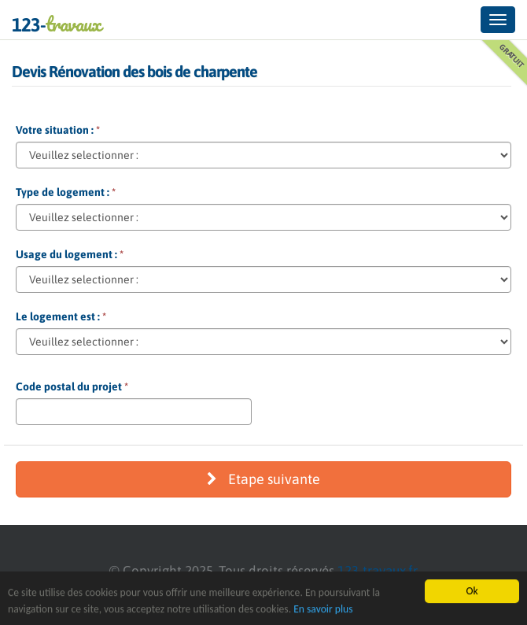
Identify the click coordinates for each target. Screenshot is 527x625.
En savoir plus (322, 609)
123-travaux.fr (377, 571)
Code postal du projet (72, 386)
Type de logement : (66, 192)
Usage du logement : (69, 254)
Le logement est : (61, 316)
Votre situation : (58, 130)
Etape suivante (263, 479)
